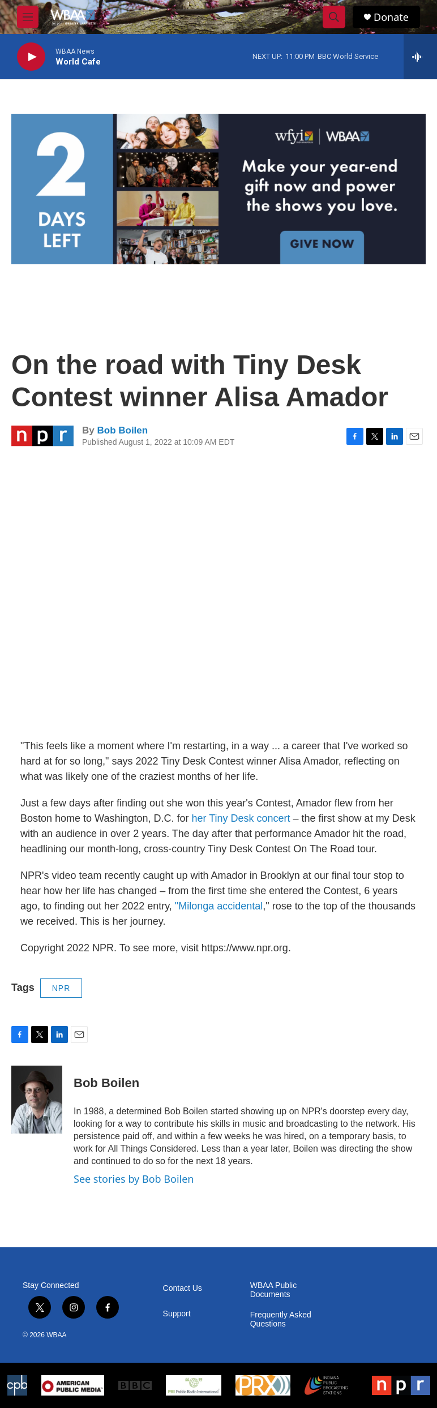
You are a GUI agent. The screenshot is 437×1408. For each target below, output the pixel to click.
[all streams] (420, 56)
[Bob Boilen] (36, 1100)
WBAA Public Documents (273, 1290)
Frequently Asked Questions (280, 1319)
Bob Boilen (122, 430)
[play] (31, 56)
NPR (61, 988)
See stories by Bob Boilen (134, 1179)
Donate (391, 17)
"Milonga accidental (219, 906)
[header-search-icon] (334, 17)
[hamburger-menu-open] (27, 17)
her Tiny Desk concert (240, 818)
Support (177, 1314)
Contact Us (182, 1288)
